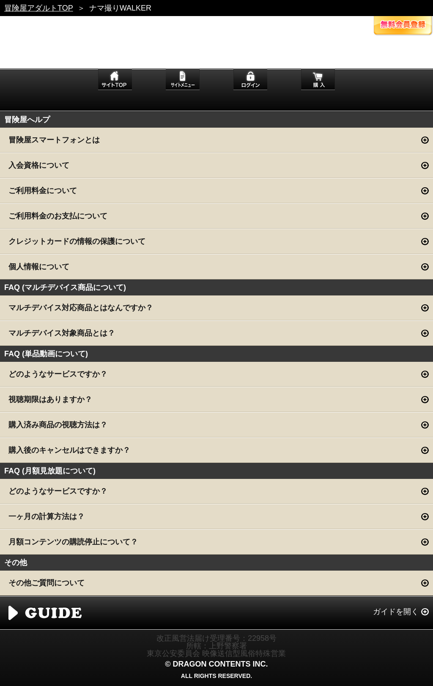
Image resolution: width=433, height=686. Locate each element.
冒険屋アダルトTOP (38, 8)
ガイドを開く (396, 611)
